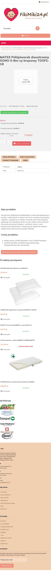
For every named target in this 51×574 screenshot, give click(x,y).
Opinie (25, 160)
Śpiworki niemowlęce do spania (32, 47)
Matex (20, 167)
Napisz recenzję (32, 106)
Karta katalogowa (27, 157)
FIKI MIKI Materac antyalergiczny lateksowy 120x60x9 (17, 382)
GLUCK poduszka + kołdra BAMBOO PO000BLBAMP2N (17, 340)
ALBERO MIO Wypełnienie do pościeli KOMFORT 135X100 (18, 310)
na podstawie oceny (16, 106)
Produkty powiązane (10, 160)
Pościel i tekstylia (17, 47)
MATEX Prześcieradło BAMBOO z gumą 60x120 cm (16, 325)
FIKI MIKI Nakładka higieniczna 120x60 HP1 (14, 268)
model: (11, 135)
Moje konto (44, 2)
